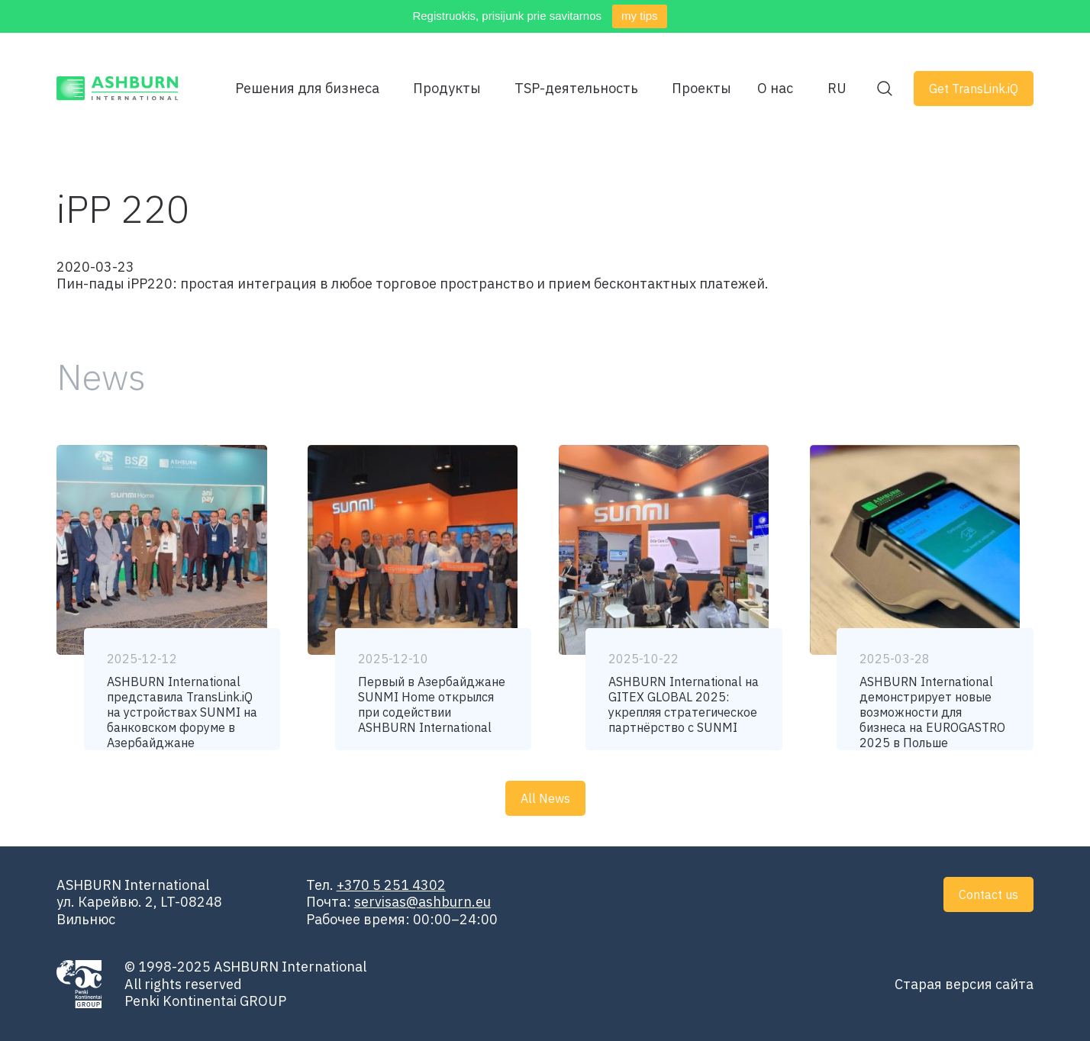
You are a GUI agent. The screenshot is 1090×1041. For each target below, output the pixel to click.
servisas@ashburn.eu (422, 901)
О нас (775, 88)
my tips (639, 15)
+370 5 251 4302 (391, 885)
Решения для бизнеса (307, 88)
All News (545, 798)
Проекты (701, 88)
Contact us (988, 894)
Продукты (447, 88)
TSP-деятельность (576, 88)
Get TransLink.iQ (973, 88)
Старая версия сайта (964, 984)
